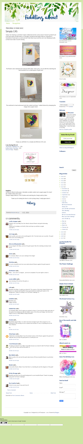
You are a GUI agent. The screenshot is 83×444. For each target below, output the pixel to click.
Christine (11, 262)
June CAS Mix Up (66, 218)
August (64, 196)
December (64, 188)
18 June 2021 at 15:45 (14, 360)
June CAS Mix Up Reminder (68, 208)
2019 (62, 234)
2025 (62, 178)
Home (8, 23)
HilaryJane (71, 112)
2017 (62, 238)
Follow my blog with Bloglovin (66, 147)
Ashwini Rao (12, 308)
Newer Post (9, 393)
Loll (10, 287)
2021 (62, 186)
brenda (11, 320)
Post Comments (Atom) (18, 395)
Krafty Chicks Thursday (12, 148)
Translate (69, 106)
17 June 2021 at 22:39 (14, 249)
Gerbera (64, 212)
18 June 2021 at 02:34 (14, 283)
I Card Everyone (13, 344)
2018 (62, 236)
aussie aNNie (12, 279)
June (63, 201)
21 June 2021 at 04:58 (14, 378)
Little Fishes (65, 202)
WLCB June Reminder (67, 204)
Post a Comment (12, 390)
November (65, 190)
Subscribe (68, 142)
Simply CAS (65, 206)
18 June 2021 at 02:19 (14, 274)
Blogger (57, 412)
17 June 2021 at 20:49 (14, 239)
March (63, 225)
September (65, 194)
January (64, 229)
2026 (62, 176)
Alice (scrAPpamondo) (15, 244)
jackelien (11, 298)
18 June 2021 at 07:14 (14, 315)
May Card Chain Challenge (68, 216)
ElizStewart (12, 270)
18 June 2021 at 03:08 (14, 294)
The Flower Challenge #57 (12, 146)
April (63, 223)
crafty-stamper (13, 221)
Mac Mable (12, 355)
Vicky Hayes (12, 334)
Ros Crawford (12, 383)
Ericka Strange (13, 373)
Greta (10, 254)
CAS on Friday (9, 149)
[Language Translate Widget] (66, 105)
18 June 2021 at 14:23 (14, 350)
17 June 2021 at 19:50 (14, 229)
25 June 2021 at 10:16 (14, 387)
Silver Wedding (65, 210)
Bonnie (11, 365)
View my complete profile (65, 129)
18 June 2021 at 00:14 (14, 257)
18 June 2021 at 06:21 (14, 304)
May (63, 221)
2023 (62, 182)
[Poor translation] (5, 423)
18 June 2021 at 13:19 (14, 339)
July (63, 199)
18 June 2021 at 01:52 (14, 266)
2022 (62, 184)
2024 (62, 180)
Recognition (16, 23)
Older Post (53, 393)
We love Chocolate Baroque (68, 214)
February (64, 227)
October (64, 192)
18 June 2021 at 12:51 (14, 329)
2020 (62, 232)
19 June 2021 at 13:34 (14, 369)
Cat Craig (11, 234)
